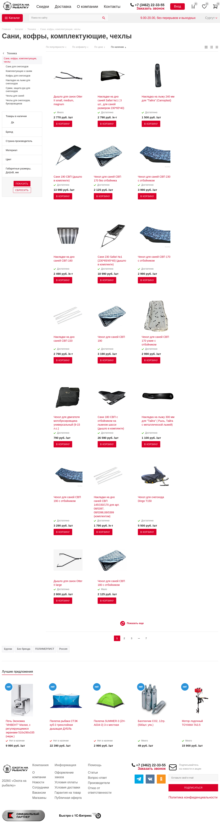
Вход (177, 6)
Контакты (112, 6)
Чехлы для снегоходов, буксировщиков (18, 102)
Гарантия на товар (68, 792)
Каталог (14, 18)
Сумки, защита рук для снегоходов (18, 90)
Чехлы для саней (15, 95)
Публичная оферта (68, 797)
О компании (87, 6)
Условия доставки (67, 787)
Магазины (39, 797)
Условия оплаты (66, 782)
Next (215, 672)
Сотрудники (40, 787)
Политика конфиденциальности (193, 797)
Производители (99, 782)
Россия (63, 648)
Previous (209, 672)
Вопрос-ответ (97, 777)
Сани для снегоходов (17, 66)
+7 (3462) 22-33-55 (149, 5)
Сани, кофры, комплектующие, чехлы (20, 60)
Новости (38, 782)
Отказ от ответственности (99, 790)
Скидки (42, 6)
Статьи (93, 772)
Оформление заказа (64, 775)
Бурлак (8, 648)
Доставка (63, 6)
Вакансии (39, 792)
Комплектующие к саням (19, 71)
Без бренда (23, 648)
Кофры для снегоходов (18, 75)
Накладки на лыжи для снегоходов (18, 82)
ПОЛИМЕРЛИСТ (44, 648)
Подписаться (193, 787)
